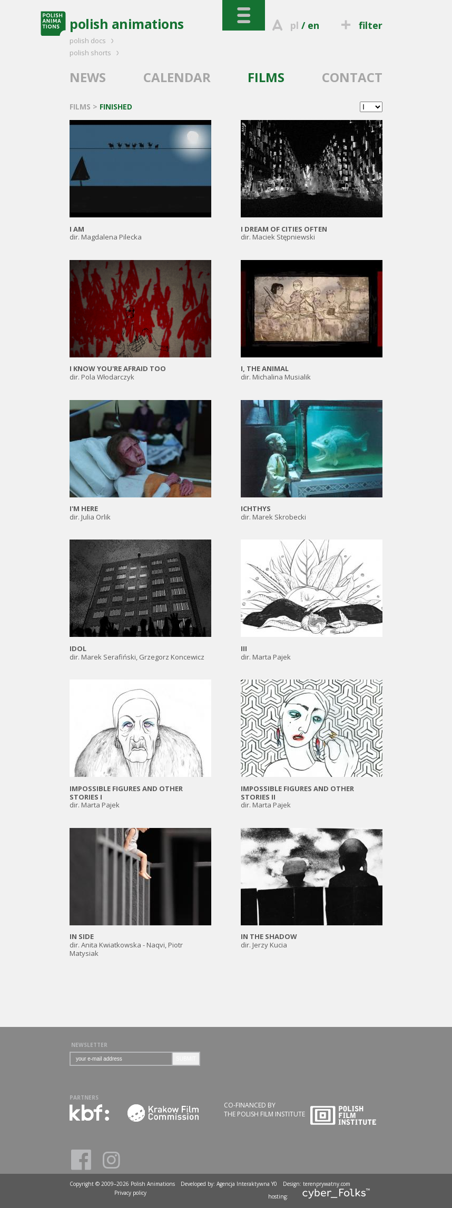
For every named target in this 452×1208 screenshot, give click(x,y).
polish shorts (96, 52)
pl (294, 25)
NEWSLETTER (89, 1045)
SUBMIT (186, 1059)
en (313, 25)
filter (360, 25)
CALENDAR (177, 77)
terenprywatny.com (326, 1183)
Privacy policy (130, 1192)
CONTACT (352, 77)
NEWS (88, 77)
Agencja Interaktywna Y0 (247, 1183)
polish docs (93, 40)
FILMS (266, 77)
